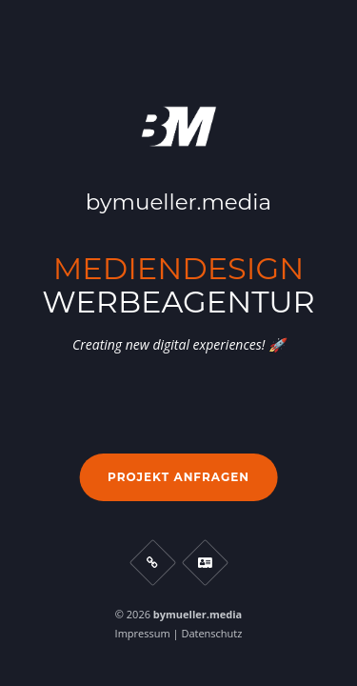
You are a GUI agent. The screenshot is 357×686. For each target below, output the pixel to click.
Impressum (142, 633)
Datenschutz (211, 633)
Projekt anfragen (178, 477)
